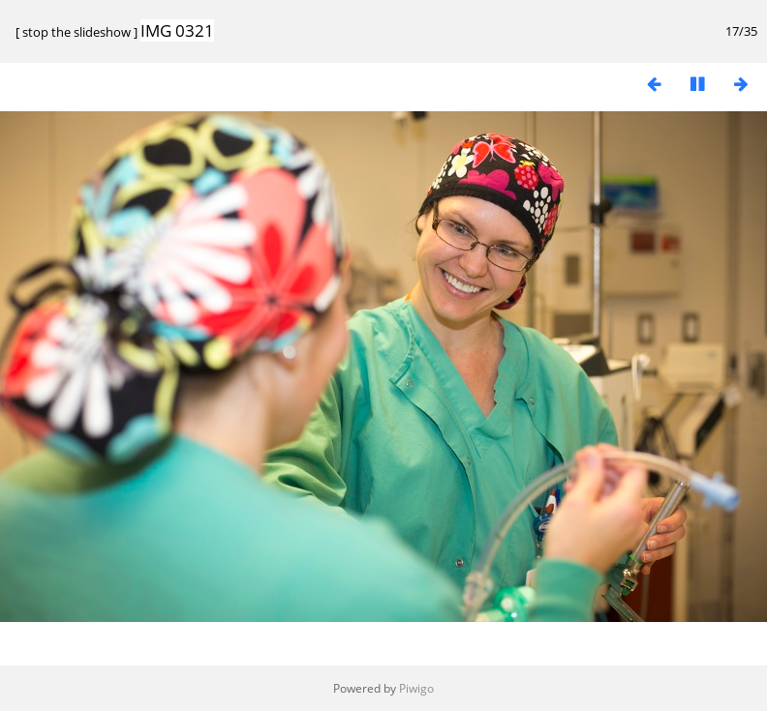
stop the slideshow (76, 32)
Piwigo (416, 688)
